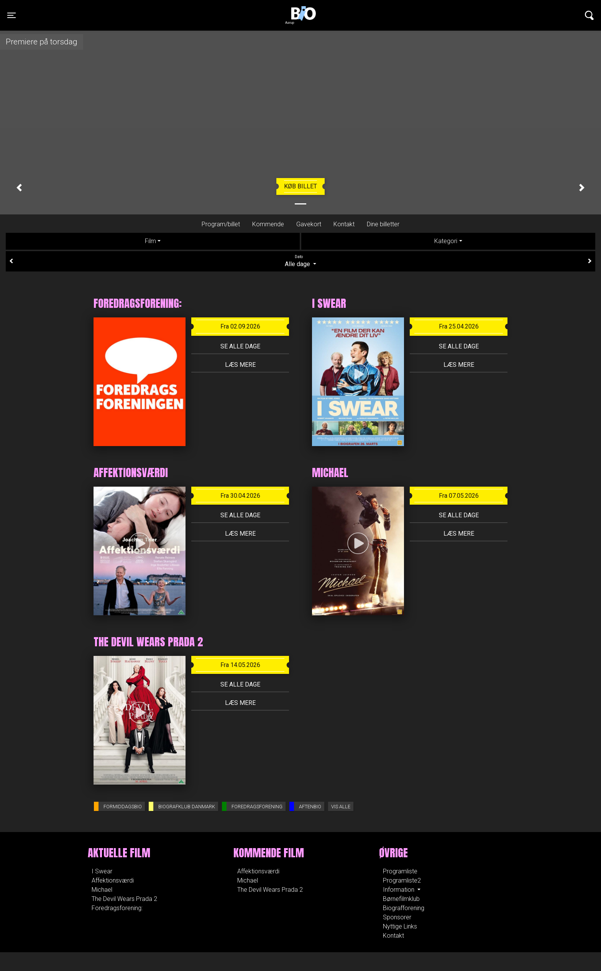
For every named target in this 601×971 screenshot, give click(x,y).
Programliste (400, 871)
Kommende (268, 224)
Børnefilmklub (401, 898)
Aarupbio (300, 9)
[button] (19, 188)
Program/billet (221, 224)
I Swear (102, 871)
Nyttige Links (400, 926)
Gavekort (308, 224)
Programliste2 (402, 880)
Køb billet (300, 186)
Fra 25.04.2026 (459, 326)
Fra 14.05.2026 (240, 665)
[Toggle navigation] (11, 15)
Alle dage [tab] (300, 261)
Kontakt (344, 224)
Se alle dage (240, 346)
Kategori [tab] (445, 241)
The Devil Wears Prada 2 (124, 898)
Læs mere (240, 364)
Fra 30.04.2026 (240, 495)
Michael (102, 889)
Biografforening (403, 908)
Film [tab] (150, 241)
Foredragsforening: (117, 908)
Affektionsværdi (113, 880)
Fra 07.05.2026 (459, 495)
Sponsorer (397, 917)
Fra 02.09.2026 (240, 326)
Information (399, 889)
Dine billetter (383, 224)
